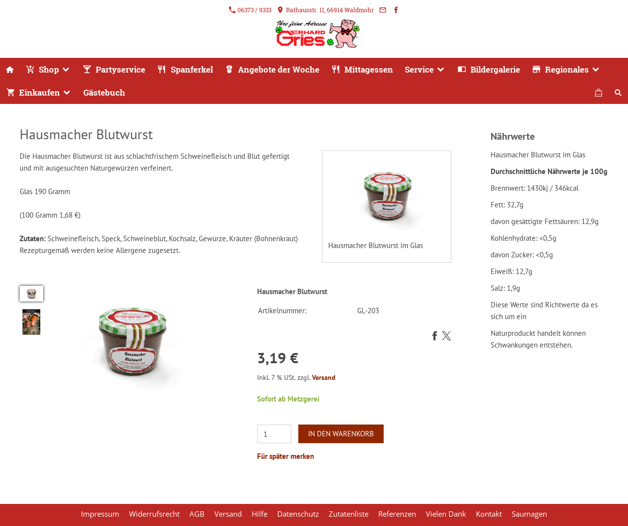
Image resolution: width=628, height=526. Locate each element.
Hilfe (259, 514)
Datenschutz (298, 514)
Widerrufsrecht (154, 514)
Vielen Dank (446, 514)
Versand (324, 377)
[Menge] (274, 434)
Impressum (100, 514)
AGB (197, 514)
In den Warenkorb (341, 433)
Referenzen (397, 514)
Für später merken (285, 456)
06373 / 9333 (250, 10)
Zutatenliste (348, 514)
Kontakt (489, 514)
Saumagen (529, 514)
